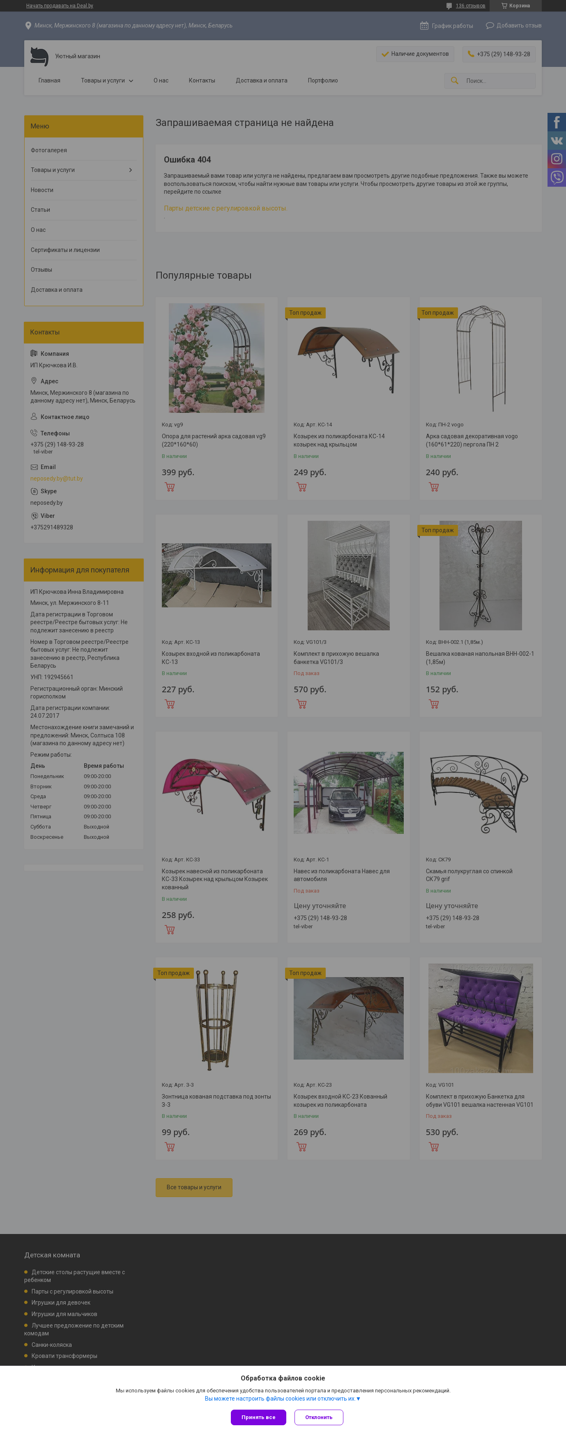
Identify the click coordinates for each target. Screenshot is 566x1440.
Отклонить (319, 1417)
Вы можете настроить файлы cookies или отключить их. (280, 1398)
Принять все (259, 1417)
